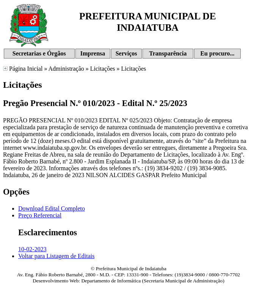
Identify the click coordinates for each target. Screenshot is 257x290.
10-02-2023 (32, 249)
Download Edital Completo (51, 208)
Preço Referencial (39, 215)
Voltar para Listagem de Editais (56, 256)
